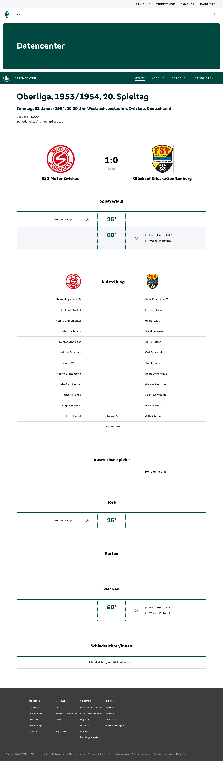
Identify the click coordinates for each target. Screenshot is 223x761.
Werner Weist (153, 405)
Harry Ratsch (153, 341)
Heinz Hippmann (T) (68, 299)
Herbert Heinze (71, 395)
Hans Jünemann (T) (157, 299)
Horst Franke (153, 363)
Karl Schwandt (154, 352)
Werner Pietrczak (160, 240)
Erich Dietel (73, 416)
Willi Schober (153, 416)
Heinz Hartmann (71, 331)
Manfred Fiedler (70, 384)
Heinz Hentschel (159, 235)
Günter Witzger (64, 219)
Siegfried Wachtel (156, 395)
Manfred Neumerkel (68, 320)
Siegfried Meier (71, 405)
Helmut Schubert (70, 352)
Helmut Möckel (71, 310)
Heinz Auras (152, 320)
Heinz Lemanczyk (156, 373)
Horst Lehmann (154, 331)
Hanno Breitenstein (69, 373)
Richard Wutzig (52, 121)
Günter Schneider (70, 341)
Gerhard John (153, 310)
